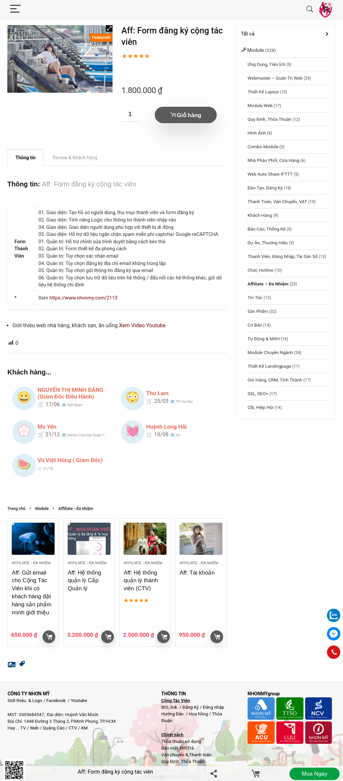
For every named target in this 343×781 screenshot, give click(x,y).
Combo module (263, 146)
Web (34, 727)
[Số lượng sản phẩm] (131, 114)
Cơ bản (255, 325)
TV (22, 727)
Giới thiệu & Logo (24, 700)
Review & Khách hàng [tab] (75, 157)
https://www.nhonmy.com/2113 (83, 298)
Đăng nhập (213, 707)
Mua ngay (314, 774)
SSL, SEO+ (258, 393)
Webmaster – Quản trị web (275, 78)
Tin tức (255, 297)
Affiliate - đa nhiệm (75, 509)
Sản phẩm (258, 311)
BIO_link (169, 707)
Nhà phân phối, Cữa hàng (273, 160)
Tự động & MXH (264, 338)
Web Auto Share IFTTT (270, 174)
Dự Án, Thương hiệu (268, 242)
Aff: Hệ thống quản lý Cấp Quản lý (84, 581)
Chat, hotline (260, 270)
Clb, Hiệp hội (260, 407)
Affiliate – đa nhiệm (268, 283)
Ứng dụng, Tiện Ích (266, 64)
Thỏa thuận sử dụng (181, 741)
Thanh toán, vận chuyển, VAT (277, 201)
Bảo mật (169, 748)
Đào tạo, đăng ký (265, 187)
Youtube (79, 700)
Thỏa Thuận (192, 761)
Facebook (56, 700)
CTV (73, 727)
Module (42, 509)
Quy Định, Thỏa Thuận (269, 119)
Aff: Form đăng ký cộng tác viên (115, 772)
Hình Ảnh (257, 133)
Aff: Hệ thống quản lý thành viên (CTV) (141, 581)
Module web (260, 105)
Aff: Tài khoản (197, 573)
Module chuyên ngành (270, 352)
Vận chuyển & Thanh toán (186, 754)
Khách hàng (260, 215)
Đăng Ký (191, 707)
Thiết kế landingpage (269, 366)
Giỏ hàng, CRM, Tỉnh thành (275, 379)
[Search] (310, 9)
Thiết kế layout (263, 91)
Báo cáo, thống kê (266, 229)
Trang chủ (16, 508)
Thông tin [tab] (25, 157)
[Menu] (15, 9)
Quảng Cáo (53, 727)
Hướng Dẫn (173, 713)
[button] (109, 28)
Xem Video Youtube (142, 325)
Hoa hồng (198, 713)
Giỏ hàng (189, 115)
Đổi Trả (187, 748)
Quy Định (170, 761)
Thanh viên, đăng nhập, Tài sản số (283, 256)
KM (84, 727)
